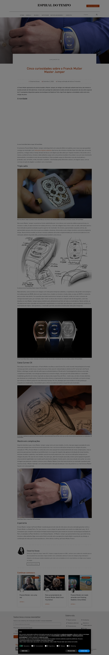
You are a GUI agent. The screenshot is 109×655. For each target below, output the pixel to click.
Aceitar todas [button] (84, 650)
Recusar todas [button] (71, 650)
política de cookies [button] (43, 637)
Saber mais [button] (24, 650)
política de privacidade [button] (67, 634)
